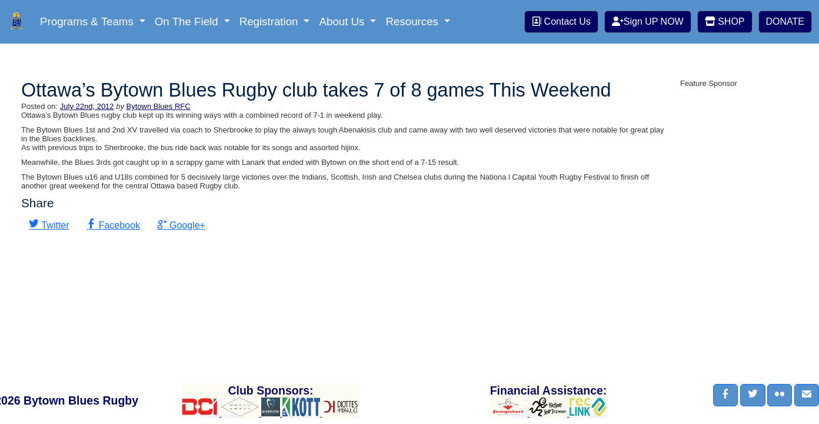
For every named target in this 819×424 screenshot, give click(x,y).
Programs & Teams (88, 21)
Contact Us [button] (561, 21)
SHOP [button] (725, 21)
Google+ (186, 225)
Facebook (118, 225)
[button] (725, 395)
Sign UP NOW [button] (648, 21)
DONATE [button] (785, 21)
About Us (343, 21)
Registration (270, 21)
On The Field (188, 21)
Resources (413, 21)
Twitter (54, 225)
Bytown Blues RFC (158, 106)
